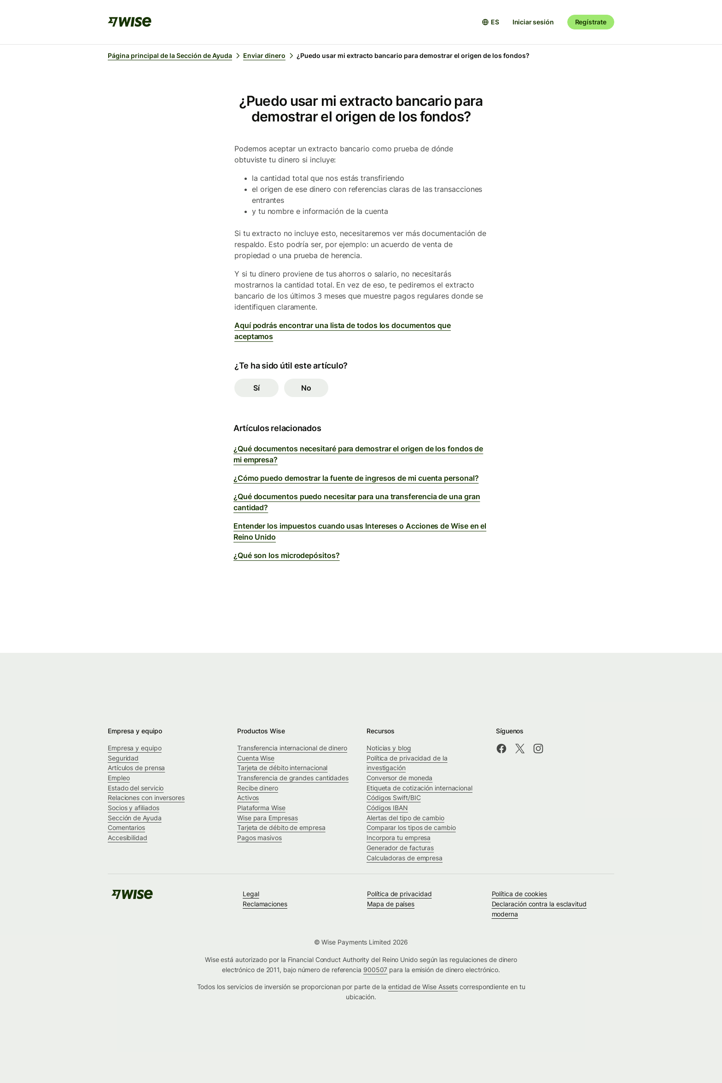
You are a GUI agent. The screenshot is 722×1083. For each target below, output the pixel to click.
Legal (251, 894)
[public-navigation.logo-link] (132, 897)
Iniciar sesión (533, 22)
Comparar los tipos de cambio (411, 827)
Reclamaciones (265, 904)
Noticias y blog (389, 748)
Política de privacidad (399, 894)
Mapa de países (390, 904)
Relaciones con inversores (146, 797)
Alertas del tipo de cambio (405, 818)
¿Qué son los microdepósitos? (286, 555)
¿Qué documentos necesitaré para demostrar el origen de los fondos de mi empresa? (358, 454)
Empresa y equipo (135, 748)
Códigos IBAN (387, 808)
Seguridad (123, 758)
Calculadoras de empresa (405, 858)
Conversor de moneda (399, 778)
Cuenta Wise (255, 758)
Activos (248, 797)
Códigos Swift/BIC (394, 797)
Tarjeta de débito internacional (282, 768)
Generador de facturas (400, 848)
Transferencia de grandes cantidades (293, 778)
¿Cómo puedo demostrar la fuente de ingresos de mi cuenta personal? (355, 478)
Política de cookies (519, 894)
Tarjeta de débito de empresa (281, 827)
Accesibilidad (127, 837)
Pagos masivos (259, 837)
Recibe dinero (257, 788)
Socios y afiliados (133, 808)
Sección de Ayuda (135, 818)
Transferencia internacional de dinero (292, 748)
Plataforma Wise (261, 808)
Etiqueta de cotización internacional (419, 788)
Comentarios (126, 827)
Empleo (119, 778)
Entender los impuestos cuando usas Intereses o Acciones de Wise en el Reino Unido (359, 531)
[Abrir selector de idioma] (490, 22)
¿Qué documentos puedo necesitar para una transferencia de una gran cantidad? (356, 502)
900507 (375, 970)
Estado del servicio (135, 788)
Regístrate (590, 22)
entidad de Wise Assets (423, 987)
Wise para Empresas (267, 818)
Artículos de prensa (136, 768)
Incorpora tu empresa (399, 837)
